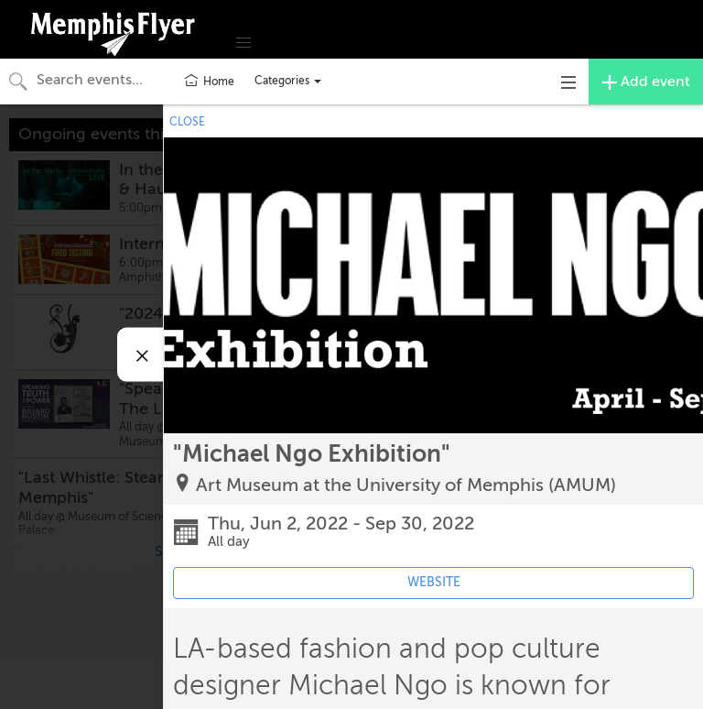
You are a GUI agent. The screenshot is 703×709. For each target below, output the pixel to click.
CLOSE (187, 121)
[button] (243, 43)
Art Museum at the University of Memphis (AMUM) (406, 485)
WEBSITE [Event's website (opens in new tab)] (433, 582)
